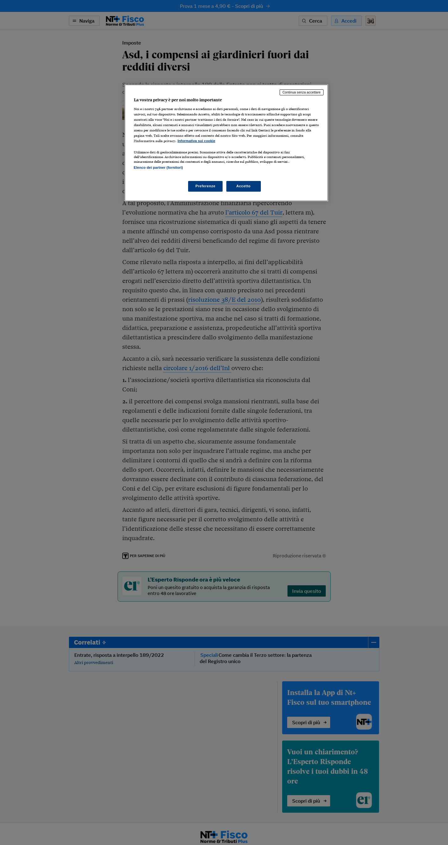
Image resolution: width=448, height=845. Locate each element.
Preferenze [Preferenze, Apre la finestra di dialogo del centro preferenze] (205, 186)
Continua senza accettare (301, 92)
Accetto (243, 186)
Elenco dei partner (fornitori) (158, 167)
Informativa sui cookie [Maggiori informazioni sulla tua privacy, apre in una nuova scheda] (196, 141)
